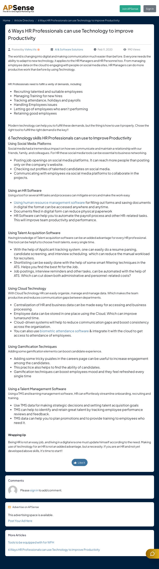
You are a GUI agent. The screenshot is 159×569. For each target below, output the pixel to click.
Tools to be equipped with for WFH (31, 542)
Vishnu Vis (30, 49)
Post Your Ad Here (20, 521)
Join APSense (130, 8)
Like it (79, 462)
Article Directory (24, 20)
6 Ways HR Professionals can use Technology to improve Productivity (54, 549)
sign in (34, 490)
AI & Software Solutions (69, 49)
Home (6, 20)
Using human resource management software (49, 202)
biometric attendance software (64, 331)
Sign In (150, 8)
